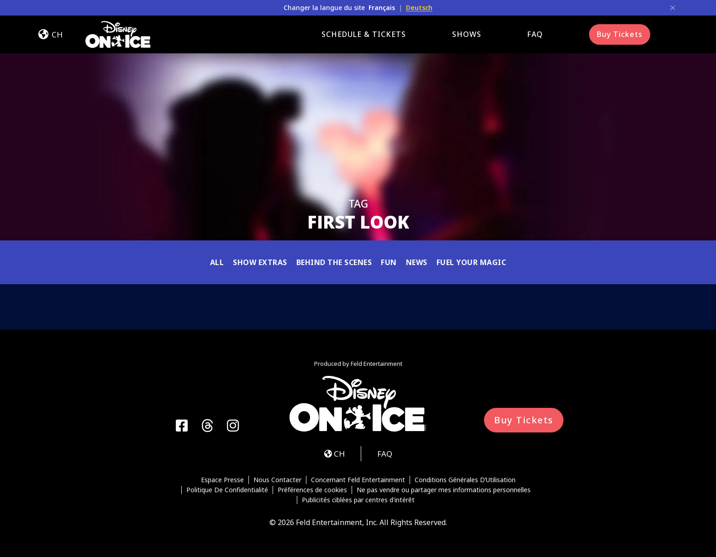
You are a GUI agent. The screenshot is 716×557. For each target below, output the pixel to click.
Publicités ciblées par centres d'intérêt (358, 500)
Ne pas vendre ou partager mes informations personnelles (444, 490)
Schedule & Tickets (363, 34)
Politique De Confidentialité (227, 490)
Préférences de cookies (312, 490)
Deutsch (419, 7)
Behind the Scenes (334, 262)
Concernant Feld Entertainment (358, 480)
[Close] (673, 7)
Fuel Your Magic (471, 262)
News (416, 262)
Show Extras (260, 262)
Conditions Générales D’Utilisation (465, 480)
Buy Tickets (619, 34)
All (217, 262)
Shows (466, 34)
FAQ (535, 34)
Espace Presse (222, 480)
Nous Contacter (277, 480)
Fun (389, 262)
